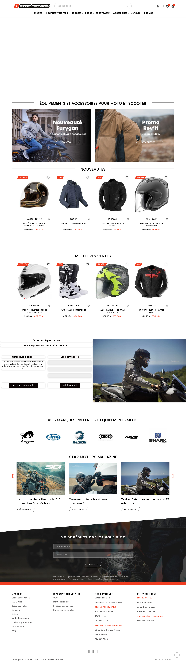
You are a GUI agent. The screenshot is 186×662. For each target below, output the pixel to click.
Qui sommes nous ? (21, 598)
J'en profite (148, 142)
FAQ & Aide (17, 602)
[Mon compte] (158, 6)
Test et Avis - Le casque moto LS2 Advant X (145, 501)
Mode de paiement (20, 618)
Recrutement (18, 626)
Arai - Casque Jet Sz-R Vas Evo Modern (152, 224)
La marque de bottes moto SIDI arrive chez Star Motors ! (39, 501)
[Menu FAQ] (163, 5)
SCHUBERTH (34, 305)
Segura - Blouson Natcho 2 (73, 223)
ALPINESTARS (73, 305)
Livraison (16, 610)
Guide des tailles (19, 606)
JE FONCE (66, 141)
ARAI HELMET (151, 219)
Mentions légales (61, 602)
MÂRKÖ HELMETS (34, 219)
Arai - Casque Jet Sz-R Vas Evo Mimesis (112, 311)
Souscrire (91, 564)
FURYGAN (112, 219)
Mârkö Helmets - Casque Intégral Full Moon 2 (34, 224)
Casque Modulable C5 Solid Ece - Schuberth (34, 311)
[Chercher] (93, 6)
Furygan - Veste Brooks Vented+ (113, 224)
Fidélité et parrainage (22, 622)
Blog (14, 630)
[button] (23, 385)
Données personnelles (63, 610)
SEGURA (73, 219)
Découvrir (24, 509)
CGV (55, 598)
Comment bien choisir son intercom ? (88, 501)
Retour (15, 614)
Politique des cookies (63, 606)
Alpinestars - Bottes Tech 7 (73, 310)
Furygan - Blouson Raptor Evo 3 (151, 311)
